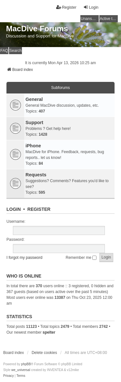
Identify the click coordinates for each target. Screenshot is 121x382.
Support (34, 122)
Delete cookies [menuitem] (44, 352)
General (34, 99)
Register (39, 209)
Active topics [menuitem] (109, 18)
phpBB (26, 364)
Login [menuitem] (90, 7)
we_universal (20, 370)
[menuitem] (8, 376)
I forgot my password (24, 257)
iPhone (33, 145)
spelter (49, 332)
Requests (35, 174)
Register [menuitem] (66, 7)
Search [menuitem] (15, 50)
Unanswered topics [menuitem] (90, 18)
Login (13, 209)
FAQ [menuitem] (4, 50)
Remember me (81, 257)
